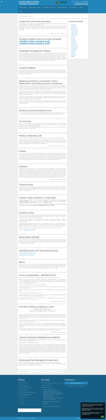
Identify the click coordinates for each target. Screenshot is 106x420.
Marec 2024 (73, 55)
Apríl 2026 (73, 24)
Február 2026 (74, 27)
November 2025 (74, 31)
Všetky (72, 56)
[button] (80, 1)
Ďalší (61, 371)
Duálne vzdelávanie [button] (62, 7)
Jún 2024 (73, 51)
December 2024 (74, 45)
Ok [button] (102, 416)
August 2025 (73, 35)
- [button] (75, 1)
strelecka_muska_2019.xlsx (29, 229)
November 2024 (74, 47)
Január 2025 (73, 44)
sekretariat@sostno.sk (48, 385)
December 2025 (74, 29)
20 (44, 371)
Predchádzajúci (23, 371)
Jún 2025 (73, 37)
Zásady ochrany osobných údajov (27, 392)
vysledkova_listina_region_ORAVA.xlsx (27, 253)
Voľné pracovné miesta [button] (49, 7)
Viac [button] (21, 11)
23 (53, 371)
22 (50, 371)
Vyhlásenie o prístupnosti (25, 387)
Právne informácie (24, 390)
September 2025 (74, 33)
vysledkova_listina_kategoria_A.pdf (34, 41)
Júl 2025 (72, 36)
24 (56, 371)
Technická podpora (24, 385)
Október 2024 (74, 48)
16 (32, 371)
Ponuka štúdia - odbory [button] (35, 7)
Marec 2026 (73, 25)
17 (35, 371)
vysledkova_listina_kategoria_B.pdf (34, 43)
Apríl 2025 (73, 40)
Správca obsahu (23, 383)
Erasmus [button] (81, 7)
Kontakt (21, 401)
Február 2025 (74, 43)
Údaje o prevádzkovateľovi (26, 394)
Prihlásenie (85, 1)
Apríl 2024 (73, 53)
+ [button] (73, 1)
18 (38, 371)
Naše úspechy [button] (73, 7)
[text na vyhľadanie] (81, 4)
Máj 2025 (73, 39)
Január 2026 (73, 28)
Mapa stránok (23, 396)
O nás (21, 399)
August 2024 (73, 49)
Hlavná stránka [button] (23, 7)
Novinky (30, 16)
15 (29, 371)
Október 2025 (74, 32)
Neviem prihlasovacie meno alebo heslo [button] (76, 386)
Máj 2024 (73, 52)
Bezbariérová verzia (23, 418)
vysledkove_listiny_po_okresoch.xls (26, 254)
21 (47, 371)
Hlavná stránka (23, 16)
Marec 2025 (73, 41)
